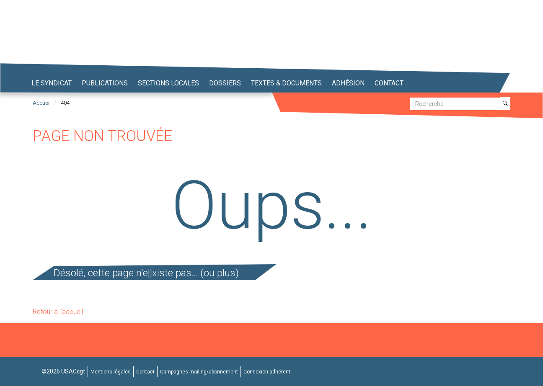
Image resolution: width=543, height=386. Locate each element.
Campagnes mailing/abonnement (199, 372)
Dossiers (225, 83)
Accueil (42, 103)
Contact (389, 83)
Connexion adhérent (266, 372)
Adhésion (348, 83)
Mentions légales (110, 372)
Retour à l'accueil (58, 312)
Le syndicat (51, 83)
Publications (105, 83)
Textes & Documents (286, 83)
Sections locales (168, 83)
